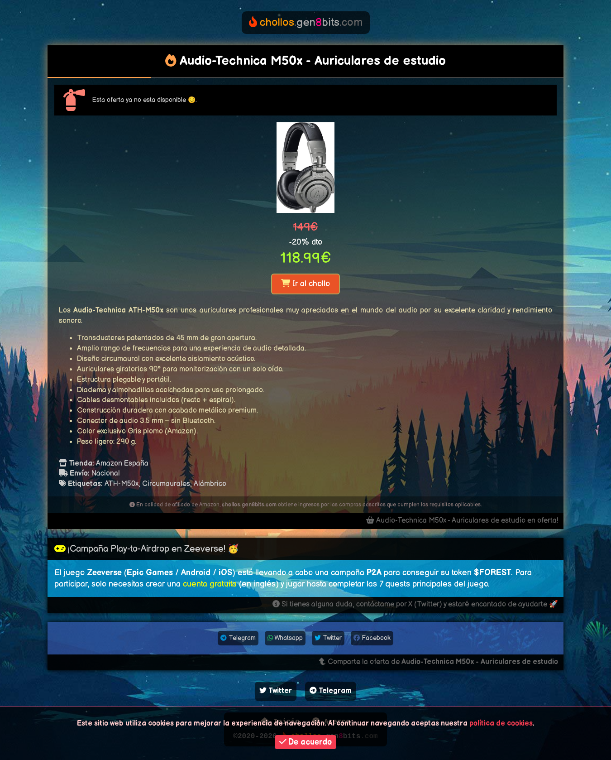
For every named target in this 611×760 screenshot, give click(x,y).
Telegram (238, 638)
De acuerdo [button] (305, 742)
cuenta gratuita (210, 584)
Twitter (328, 638)
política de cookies (501, 723)
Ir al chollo (305, 284)
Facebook (372, 638)
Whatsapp (285, 638)
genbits (306, 22)
